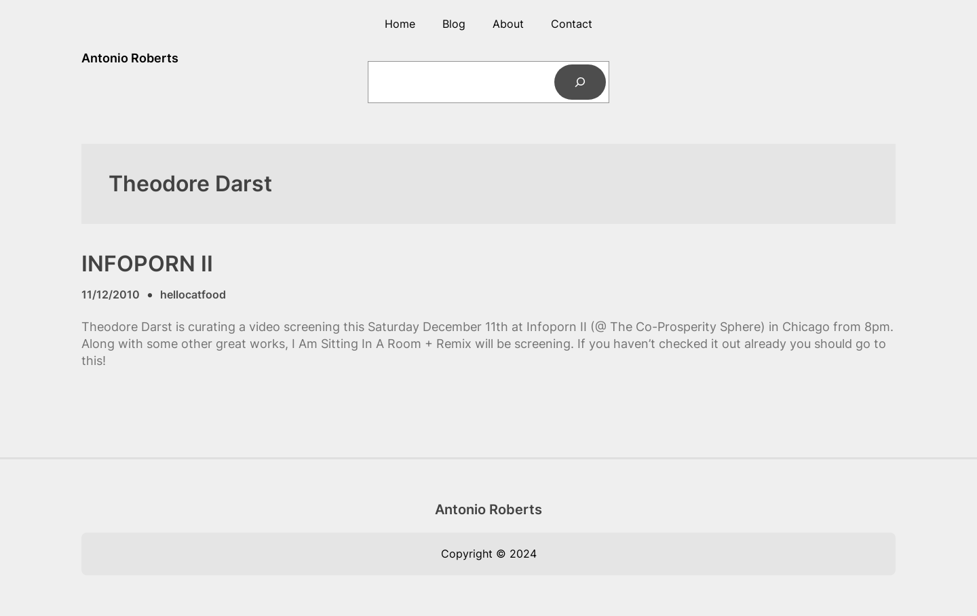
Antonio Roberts (129, 58)
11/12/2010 (110, 294)
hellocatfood (193, 294)
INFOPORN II (147, 264)
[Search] (580, 82)
